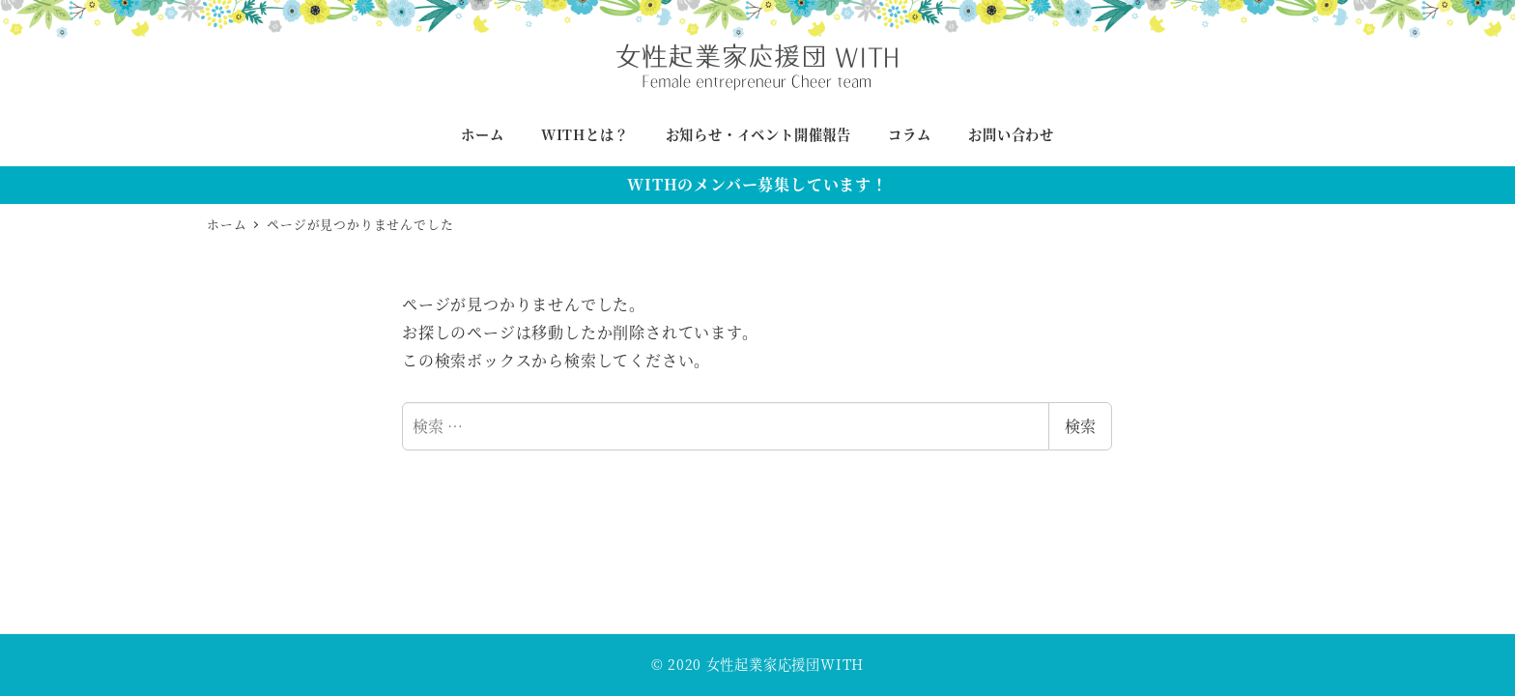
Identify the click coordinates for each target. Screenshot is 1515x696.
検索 (1080, 426)
